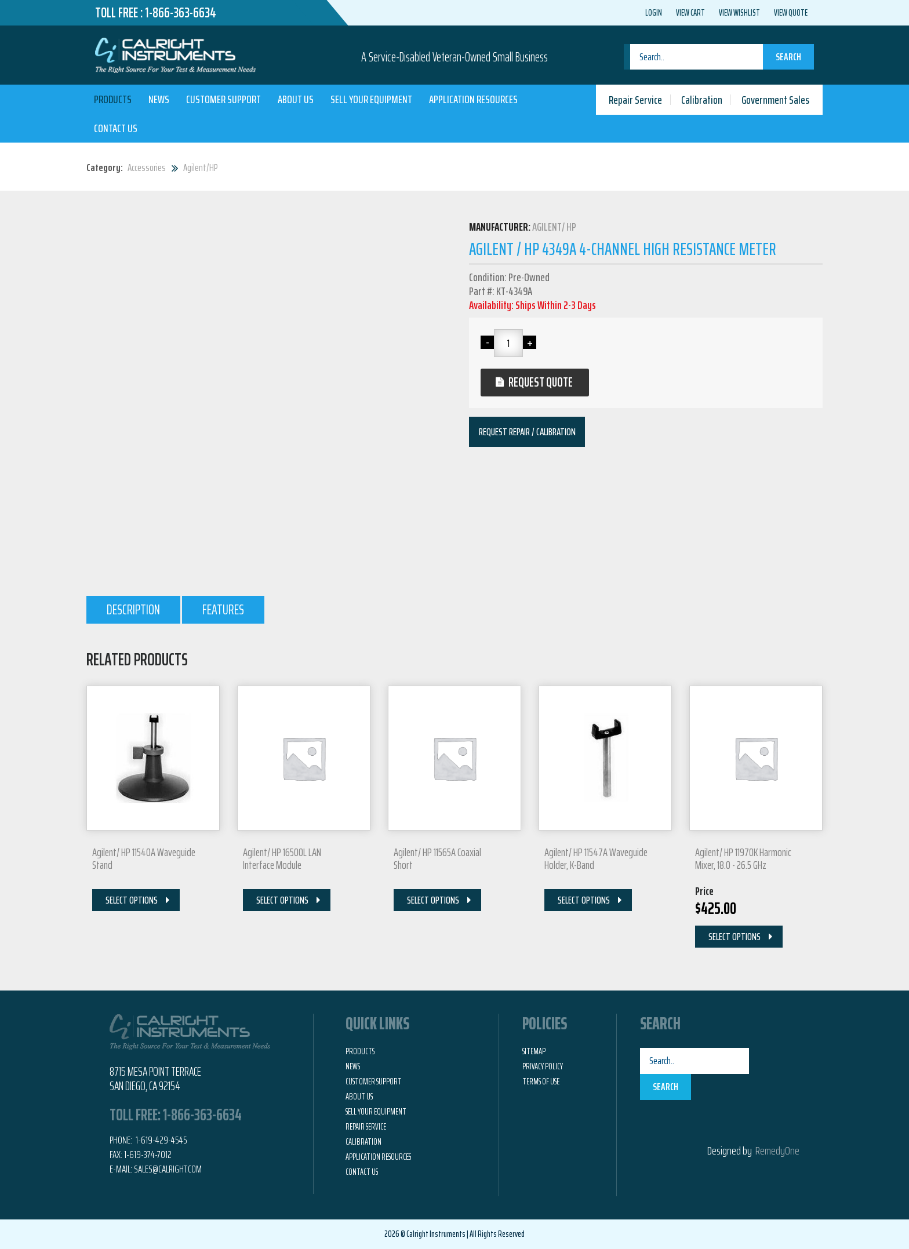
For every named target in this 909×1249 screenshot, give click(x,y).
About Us (296, 99)
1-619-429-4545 (160, 1140)
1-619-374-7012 (148, 1154)
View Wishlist (739, 13)
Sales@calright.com (168, 1169)
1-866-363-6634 (180, 13)
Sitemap (534, 1051)
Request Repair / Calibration (527, 432)
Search (788, 57)
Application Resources (473, 99)
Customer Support (223, 99)
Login (653, 13)
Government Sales (775, 99)
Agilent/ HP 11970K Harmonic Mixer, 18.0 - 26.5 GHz (743, 858)
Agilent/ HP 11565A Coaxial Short (437, 858)
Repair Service (635, 99)
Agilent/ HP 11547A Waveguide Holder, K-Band (596, 858)
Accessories (147, 167)
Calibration (701, 99)
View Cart (690, 13)
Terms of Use (540, 1081)
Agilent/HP (200, 167)
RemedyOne (777, 1150)
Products (113, 99)
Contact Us (115, 128)
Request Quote (544, 382)
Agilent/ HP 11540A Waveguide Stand (143, 858)
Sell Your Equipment (371, 99)
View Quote (791, 13)
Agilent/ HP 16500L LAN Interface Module (282, 858)
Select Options (132, 900)
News (158, 99)
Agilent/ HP (554, 226)
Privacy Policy (542, 1066)
